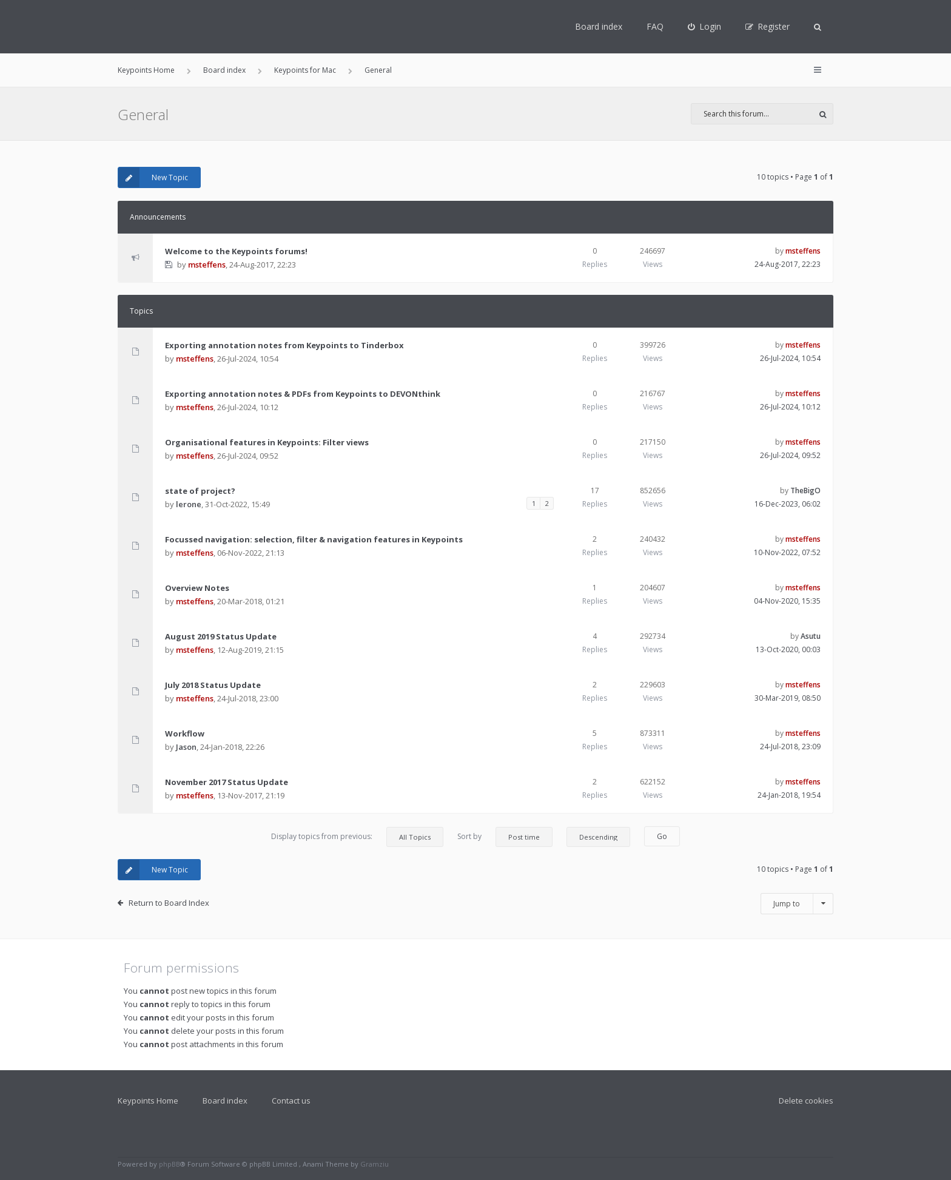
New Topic (153, 177)
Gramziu (374, 1163)
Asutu (811, 636)
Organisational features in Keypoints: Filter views (267, 442)
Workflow (184, 733)
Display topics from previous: (357, 837)
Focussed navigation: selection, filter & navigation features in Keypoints (314, 539)
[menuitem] (704, 26)
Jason (186, 746)
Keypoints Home (148, 1100)
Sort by (505, 837)
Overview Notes (197, 587)
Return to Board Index (169, 902)
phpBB (169, 1163)
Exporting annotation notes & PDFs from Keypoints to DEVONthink (302, 393)
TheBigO (805, 490)
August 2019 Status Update (221, 636)
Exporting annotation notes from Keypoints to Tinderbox (284, 345)
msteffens (207, 264)
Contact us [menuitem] (291, 1100)
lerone (188, 504)
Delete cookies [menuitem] (806, 1100)
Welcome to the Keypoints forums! (236, 251)
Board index (598, 26)
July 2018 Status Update (213, 684)
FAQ (655, 26)
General (143, 114)
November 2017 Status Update (226, 782)
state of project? (200, 490)
